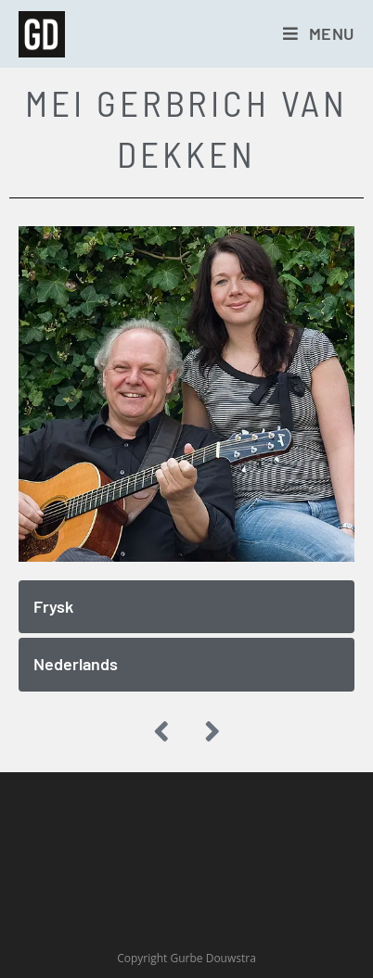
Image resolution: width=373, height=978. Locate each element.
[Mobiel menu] (318, 33)
